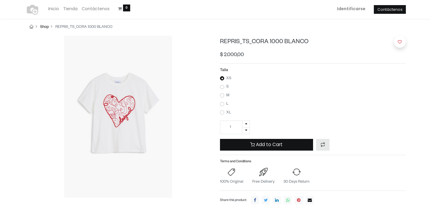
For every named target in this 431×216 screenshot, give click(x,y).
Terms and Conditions (235, 162)
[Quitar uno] (246, 131)
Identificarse (351, 9)
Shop (44, 27)
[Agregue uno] (246, 124)
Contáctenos (390, 9)
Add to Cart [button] (266, 144)
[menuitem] (53, 9)
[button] (323, 145)
